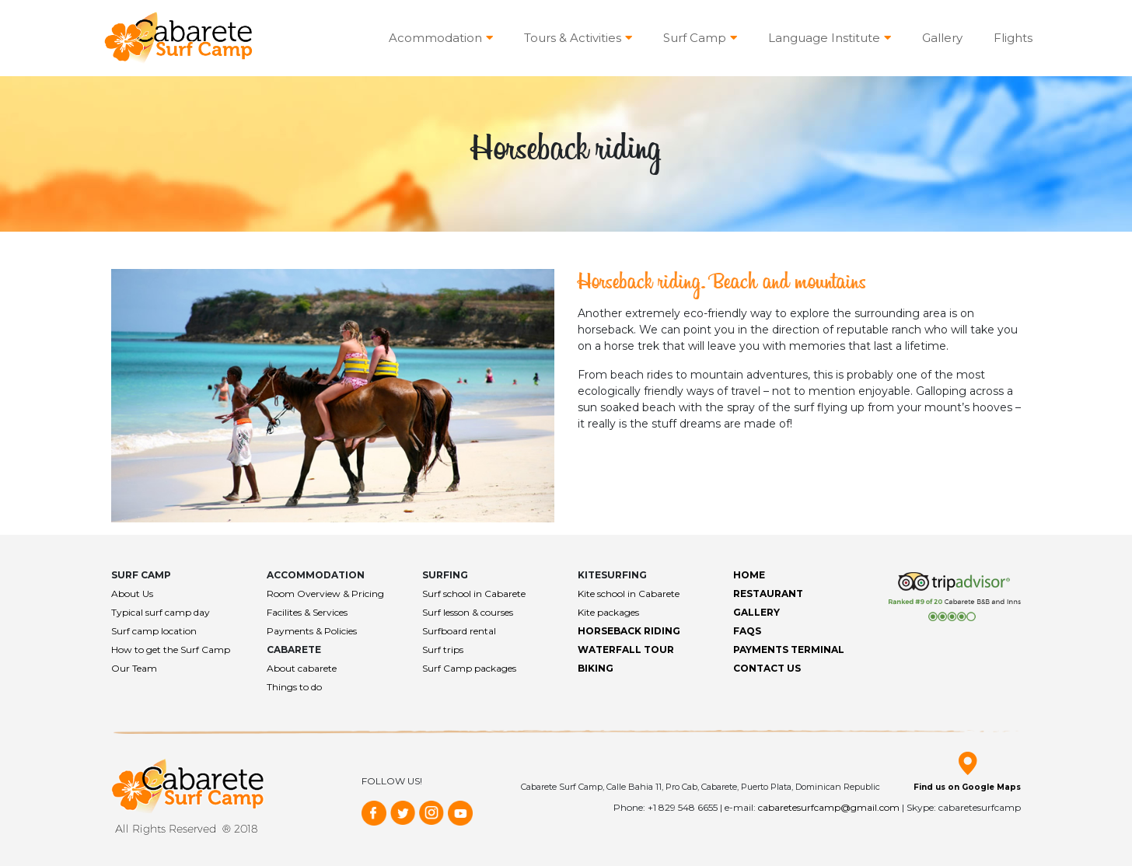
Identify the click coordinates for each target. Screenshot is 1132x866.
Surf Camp (700, 37)
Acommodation (441, 37)
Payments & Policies (312, 631)
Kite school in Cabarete (629, 593)
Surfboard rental (459, 631)
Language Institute (829, 37)
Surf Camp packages (469, 668)
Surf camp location (154, 631)
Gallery (942, 37)
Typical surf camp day (160, 612)
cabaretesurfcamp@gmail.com (829, 807)
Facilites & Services (307, 612)
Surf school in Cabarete (474, 593)
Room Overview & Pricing (325, 593)
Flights (1013, 37)
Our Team (134, 668)
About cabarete (302, 668)
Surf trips (442, 649)
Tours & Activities (578, 37)
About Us (132, 593)
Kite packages (608, 612)
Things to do (294, 687)
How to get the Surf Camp (170, 649)
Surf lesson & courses (467, 612)
